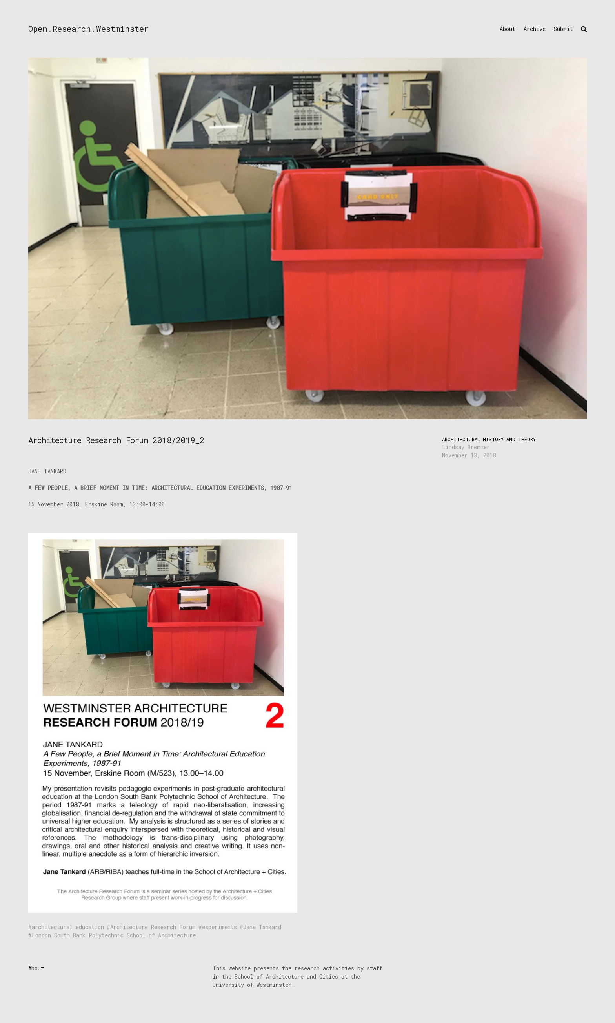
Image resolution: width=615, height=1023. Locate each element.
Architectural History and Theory (489, 439)
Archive (535, 29)
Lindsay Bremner (466, 447)
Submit (563, 29)
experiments (219, 927)
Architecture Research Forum (153, 927)
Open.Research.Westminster (88, 28)
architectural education (68, 927)
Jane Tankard (262, 927)
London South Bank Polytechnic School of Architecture (114, 935)
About (507, 29)
